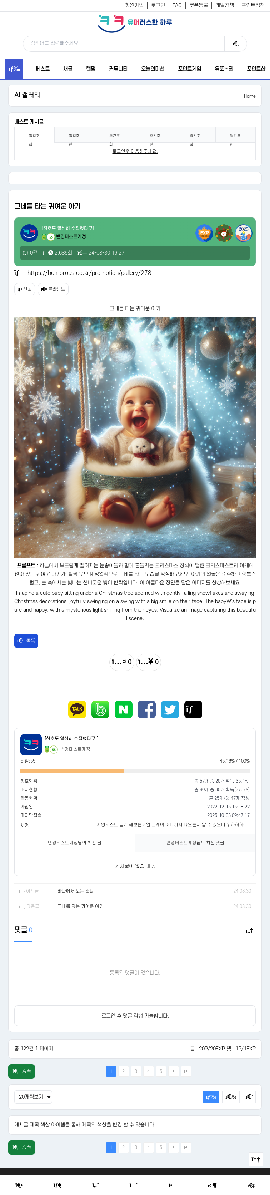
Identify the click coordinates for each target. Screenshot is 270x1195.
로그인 (158, 5)
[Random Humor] (134, 1185)
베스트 (43, 69)
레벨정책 (224, 5)
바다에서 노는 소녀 (76, 891)
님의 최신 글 (74, 843)
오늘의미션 (152, 69)
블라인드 (53, 289)
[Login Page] (212, 1186)
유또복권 (224, 69)
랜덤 (90, 69)
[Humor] (95, 1185)
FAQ (177, 5)
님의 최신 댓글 (195, 843)
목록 (26, 641)
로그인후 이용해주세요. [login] (135, 151)
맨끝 (186, 1071)
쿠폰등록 (198, 5)
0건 (30, 253)
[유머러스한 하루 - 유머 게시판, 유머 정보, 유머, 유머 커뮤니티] (135, 23)
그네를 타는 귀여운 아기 (81, 906)
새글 (67, 69)
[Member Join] (251, 1186)
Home (250, 96)
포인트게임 (189, 69)
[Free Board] (57, 1185)
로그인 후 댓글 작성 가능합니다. (135, 1016)
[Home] (18, 1185)
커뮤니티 (118, 69)
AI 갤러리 (27, 95)
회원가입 (134, 5)
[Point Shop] (173, 1185)
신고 (25, 289)
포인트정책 (253, 5)
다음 (173, 1071)
